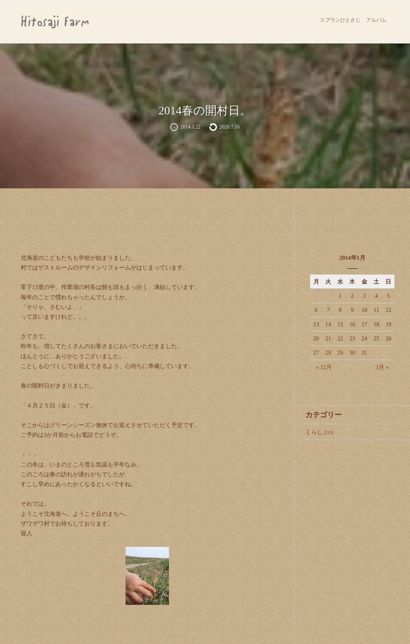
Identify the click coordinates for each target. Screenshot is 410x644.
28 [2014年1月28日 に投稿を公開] (328, 353)
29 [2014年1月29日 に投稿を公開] (340, 353)
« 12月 (324, 367)
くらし (314, 432)
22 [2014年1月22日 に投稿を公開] (340, 338)
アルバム (376, 20)
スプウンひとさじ (340, 20)
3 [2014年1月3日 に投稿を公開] (364, 296)
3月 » (382, 367)
